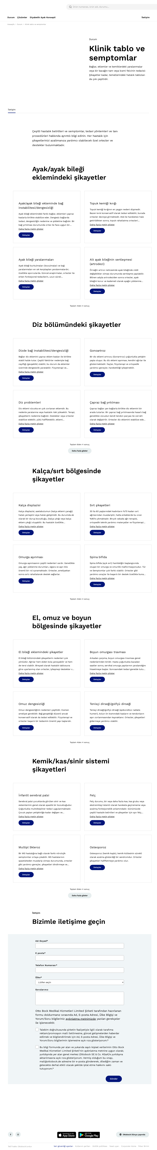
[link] (11, 17)
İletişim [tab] (12, 109)
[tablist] (78, 110)
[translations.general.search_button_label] (145, 6)
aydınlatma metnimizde (81, 1018)
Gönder (114, 1079)
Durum (19, 24)
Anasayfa (10, 24)
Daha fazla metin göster (31, 229)
